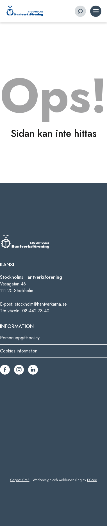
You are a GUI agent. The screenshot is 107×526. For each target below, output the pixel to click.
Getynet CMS (19, 480)
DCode (92, 480)
